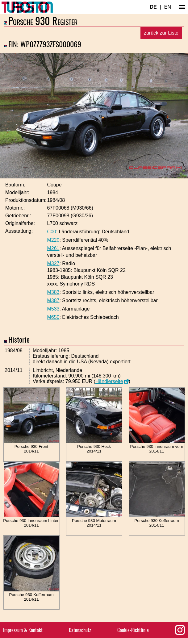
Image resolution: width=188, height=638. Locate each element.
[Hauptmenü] (182, 7)
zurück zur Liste (161, 32)
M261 (53, 248)
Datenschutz (80, 630)
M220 (53, 240)
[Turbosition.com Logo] (27, 7)
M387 (53, 300)
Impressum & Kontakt (23, 630)
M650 (53, 317)
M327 (53, 263)
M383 (53, 292)
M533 (53, 308)
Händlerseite (109, 381)
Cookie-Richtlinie (133, 630)
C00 (51, 231)
